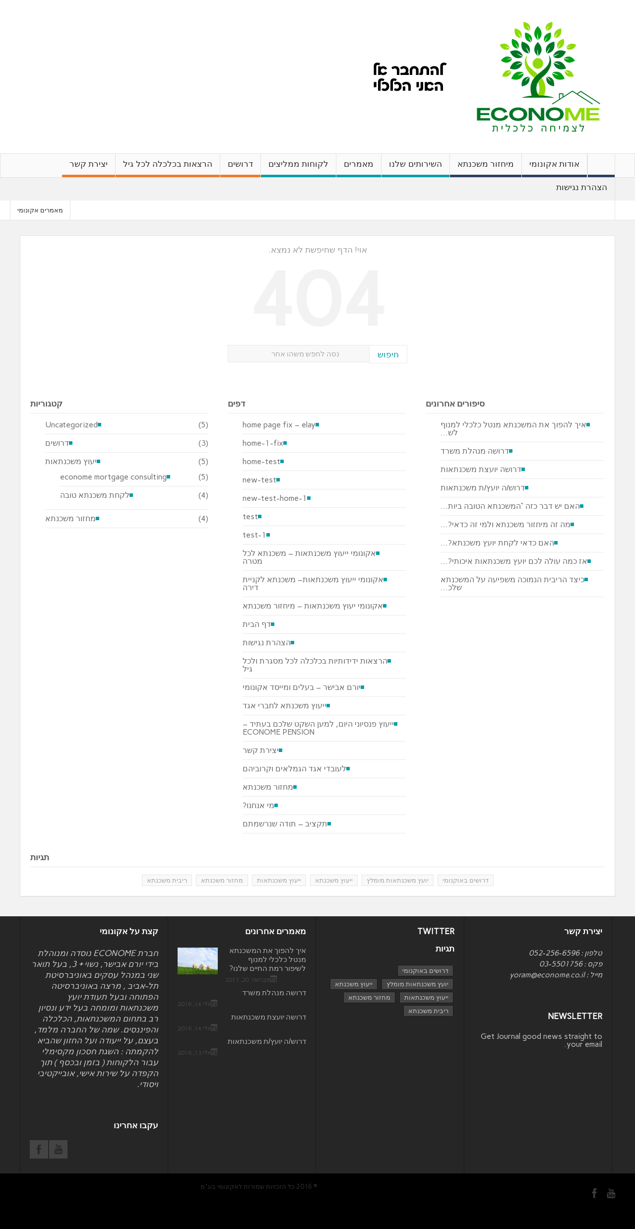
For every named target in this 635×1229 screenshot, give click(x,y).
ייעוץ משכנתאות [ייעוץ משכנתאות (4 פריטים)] (426, 997)
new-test (259, 480)
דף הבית (257, 624)
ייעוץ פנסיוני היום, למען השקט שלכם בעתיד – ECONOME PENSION (318, 728)
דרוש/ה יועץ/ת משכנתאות (483, 488)
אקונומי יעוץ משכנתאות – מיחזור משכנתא (313, 606)
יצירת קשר (88, 168)
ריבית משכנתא (167, 880)
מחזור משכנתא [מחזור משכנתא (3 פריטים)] (369, 997)
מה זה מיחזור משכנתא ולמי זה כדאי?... (506, 525)
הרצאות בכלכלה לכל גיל (168, 168)
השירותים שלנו (415, 168)
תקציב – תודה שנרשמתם (285, 824)
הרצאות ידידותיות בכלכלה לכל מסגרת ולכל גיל (315, 665)
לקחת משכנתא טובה (94, 495)
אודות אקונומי (554, 168)
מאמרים (358, 168)
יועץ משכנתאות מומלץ (398, 880)
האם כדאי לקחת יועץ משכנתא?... (497, 543)
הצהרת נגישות (582, 192)
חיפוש (388, 354)
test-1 (254, 535)
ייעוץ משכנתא (334, 880)
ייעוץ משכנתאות (279, 880)
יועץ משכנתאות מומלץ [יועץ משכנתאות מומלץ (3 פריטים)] (417, 984)
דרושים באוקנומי (466, 880)
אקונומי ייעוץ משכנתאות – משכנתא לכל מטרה (309, 557)
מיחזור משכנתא (485, 168)
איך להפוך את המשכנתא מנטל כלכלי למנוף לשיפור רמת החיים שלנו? (267, 959)
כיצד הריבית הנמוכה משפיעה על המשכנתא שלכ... (512, 584)
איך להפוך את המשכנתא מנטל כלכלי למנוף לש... (513, 429)
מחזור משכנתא (70, 519)
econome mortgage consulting (113, 477)
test (250, 517)
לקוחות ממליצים (298, 168)
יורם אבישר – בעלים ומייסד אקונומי (302, 687)
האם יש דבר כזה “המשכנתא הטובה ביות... (510, 506)
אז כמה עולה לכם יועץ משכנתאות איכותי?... (514, 561)
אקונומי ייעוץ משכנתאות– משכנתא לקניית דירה (313, 584)
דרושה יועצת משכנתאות (481, 470)
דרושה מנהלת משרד (475, 451)
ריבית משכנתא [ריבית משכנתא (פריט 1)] (428, 1011)
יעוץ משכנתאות (71, 462)
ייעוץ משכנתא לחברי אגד (284, 706)
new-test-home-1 (275, 498)
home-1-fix (263, 443)
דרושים (240, 168)
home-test (261, 462)
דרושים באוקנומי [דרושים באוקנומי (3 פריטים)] (425, 970)
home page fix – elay (279, 425)
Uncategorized (71, 425)
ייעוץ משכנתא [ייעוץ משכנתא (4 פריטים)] (354, 984)
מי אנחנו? (258, 806)
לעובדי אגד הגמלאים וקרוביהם (294, 769)
